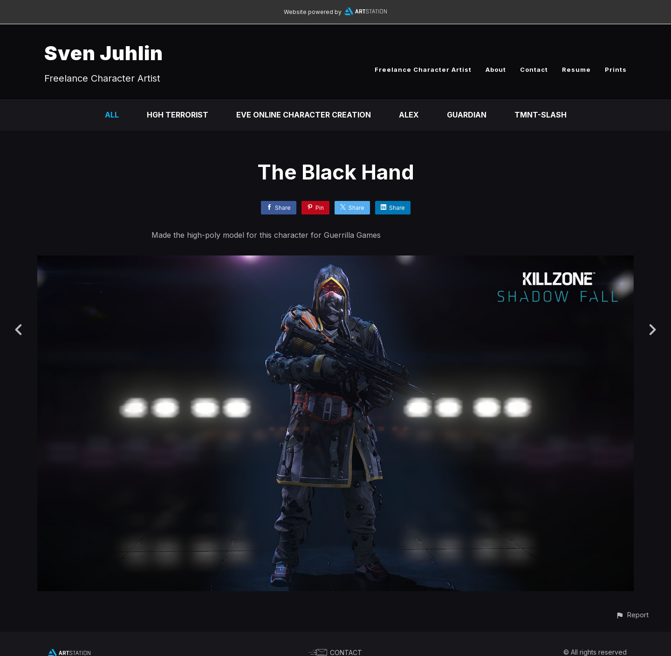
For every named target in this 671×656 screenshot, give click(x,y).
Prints (616, 69)
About (496, 69)
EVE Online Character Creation (303, 114)
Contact (534, 69)
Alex (409, 114)
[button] (632, 614)
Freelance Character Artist (423, 69)
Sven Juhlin (103, 53)
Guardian (466, 114)
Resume (576, 69)
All (112, 114)
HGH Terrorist (177, 114)
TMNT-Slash (540, 114)
